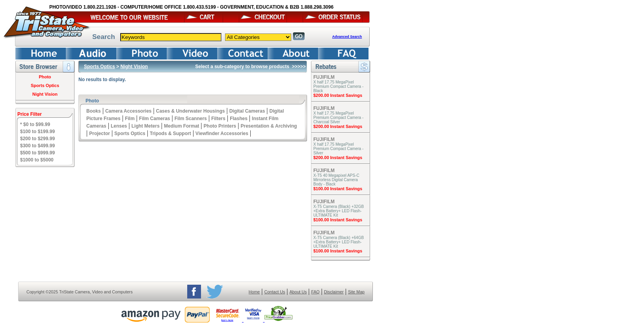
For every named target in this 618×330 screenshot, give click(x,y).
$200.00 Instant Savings (337, 95)
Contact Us (274, 291)
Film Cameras (154, 118)
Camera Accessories (128, 111)
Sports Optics (45, 85)
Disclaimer (334, 291)
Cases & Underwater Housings (190, 111)
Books (93, 111)
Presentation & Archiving (268, 126)
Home (254, 291)
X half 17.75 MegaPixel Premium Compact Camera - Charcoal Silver (338, 117)
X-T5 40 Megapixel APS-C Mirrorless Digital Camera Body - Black (336, 179)
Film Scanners (191, 118)
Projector (99, 133)
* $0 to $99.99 (35, 124)
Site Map (356, 291)
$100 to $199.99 (37, 131)
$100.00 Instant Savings (337, 188)
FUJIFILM (324, 77)
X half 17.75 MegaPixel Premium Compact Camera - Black (338, 86)
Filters (218, 118)
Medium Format (181, 126)
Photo (45, 76)
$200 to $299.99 (37, 138)
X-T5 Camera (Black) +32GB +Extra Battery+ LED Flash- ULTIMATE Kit (338, 210)
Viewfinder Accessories (221, 133)
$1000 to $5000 (37, 160)
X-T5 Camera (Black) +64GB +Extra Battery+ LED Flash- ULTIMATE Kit (338, 241)
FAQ (315, 291)
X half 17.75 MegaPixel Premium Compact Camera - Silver (338, 148)
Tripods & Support (170, 133)
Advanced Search (347, 37)
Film (130, 118)
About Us (298, 291)
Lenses (119, 126)
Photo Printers (220, 126)
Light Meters (145, 126)
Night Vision (45, 94)
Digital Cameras (247, 111)
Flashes (239, 118)
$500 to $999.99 (37, 153)
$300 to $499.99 (37, 145)
